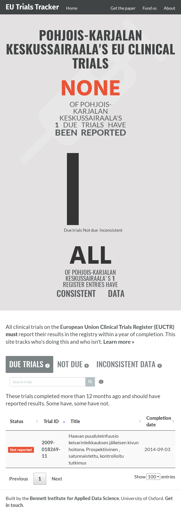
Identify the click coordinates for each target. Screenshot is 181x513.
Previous (18, 478)
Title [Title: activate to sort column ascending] (75, 421)
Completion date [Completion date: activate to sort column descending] (158, 421)
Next (57, 478)
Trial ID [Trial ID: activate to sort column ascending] (51, 421)
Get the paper (123, 8)
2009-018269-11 (51, 449)
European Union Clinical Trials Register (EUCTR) (117, 327)
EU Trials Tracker (32, 7)
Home (71, 8)
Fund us (150, 8)
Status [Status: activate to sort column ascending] (16, 421)
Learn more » (118, 342)
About (169, 8)
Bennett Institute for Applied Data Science (74, 498)
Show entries (154, 476)
